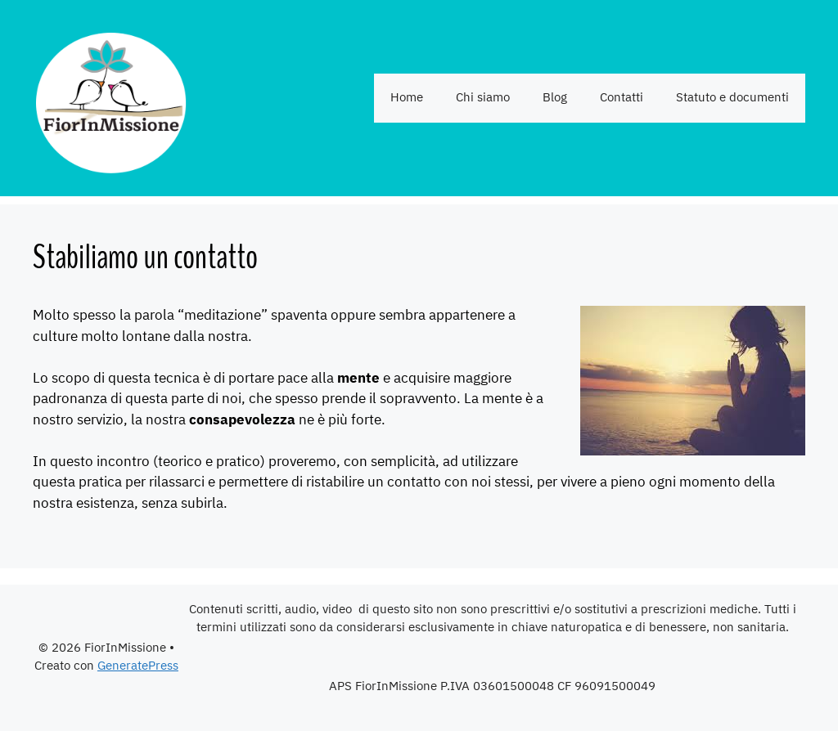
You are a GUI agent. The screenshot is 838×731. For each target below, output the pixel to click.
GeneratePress (137, 666)
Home (406, 97)
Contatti (621, 97)
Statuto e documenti (732, 97)
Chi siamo (483, 97)
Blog (555, 97)
